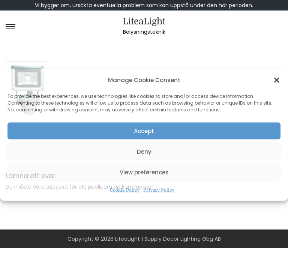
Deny (144, 151)
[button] (276, 80)
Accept (144, 131)
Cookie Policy (125, 190)
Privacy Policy (158, 190)
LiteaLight (144, 21)
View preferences (144, 172)
